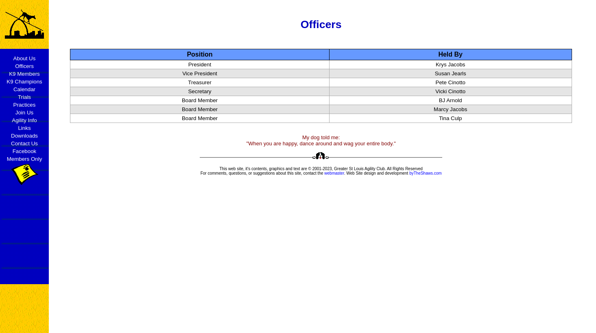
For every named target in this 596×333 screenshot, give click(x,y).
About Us (24, 58)
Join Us (24, 113)
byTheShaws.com (425, 173)
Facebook (25, 151)
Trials (24, 97)
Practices (24, 105)
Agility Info (24, 120)
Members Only (24, 159)
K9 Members (24, 74)
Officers (24, 66)
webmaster (334, 173)
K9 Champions (24, 82)
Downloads (24, 136)
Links (24, 128)
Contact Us (24, 143)
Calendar (24, 89)
